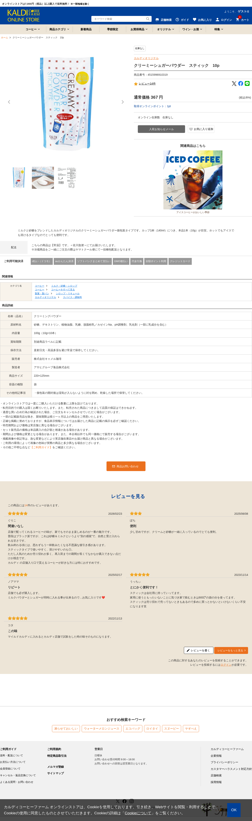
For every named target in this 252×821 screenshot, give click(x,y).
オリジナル (164, 29)
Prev (10, 104)
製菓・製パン (42, 293)
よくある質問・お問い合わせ (16, 782)
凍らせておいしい (66, 728)
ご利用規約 (54, 749)
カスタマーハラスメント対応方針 (231, 768)
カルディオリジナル (146, 58)
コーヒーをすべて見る (63, 289)
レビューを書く (200, 650)
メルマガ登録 (55, 766)
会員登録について (10, 768)
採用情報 (216, 782)
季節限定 (112, 29)
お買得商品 (137, 29)
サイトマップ (55, 773)
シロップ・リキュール (68, 293)
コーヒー (31, 29)
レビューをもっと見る (230, 650)
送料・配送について (11, 755)
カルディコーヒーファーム (227, 749)
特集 (217, 29)
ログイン (226, 664)
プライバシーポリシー (224, 762)
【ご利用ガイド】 (41, 447)
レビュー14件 (145, 84)
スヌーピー (171, 728)
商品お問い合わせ (128, 466)
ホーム (4, 37)
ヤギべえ (191, 728)
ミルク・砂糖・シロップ (64, 285)
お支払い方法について (13, 761)
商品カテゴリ (57, 29)
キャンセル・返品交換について (18, 775)
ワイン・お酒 (190, 29)
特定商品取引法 (57, 755)
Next (124, 104)
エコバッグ (132, 728)
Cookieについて (138, 813)
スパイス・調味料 (72, 297)
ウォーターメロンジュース (101, 728)
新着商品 (86, 29)
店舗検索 (216, 775)
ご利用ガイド (8, 749)
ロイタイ (152, 728)
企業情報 (216, 755)
